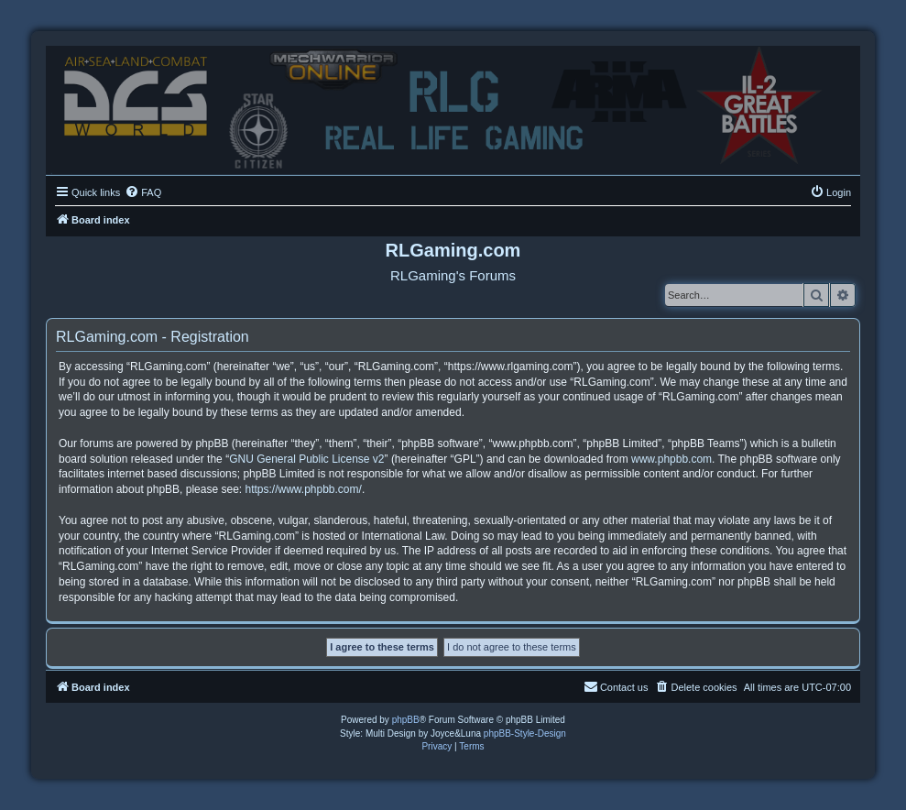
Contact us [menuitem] (616, 686)
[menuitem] (143, 192)
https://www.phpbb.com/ (303, 489)
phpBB (406, 720)
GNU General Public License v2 (306, 459)
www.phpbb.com (671, 459)
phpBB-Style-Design (525, 733)
